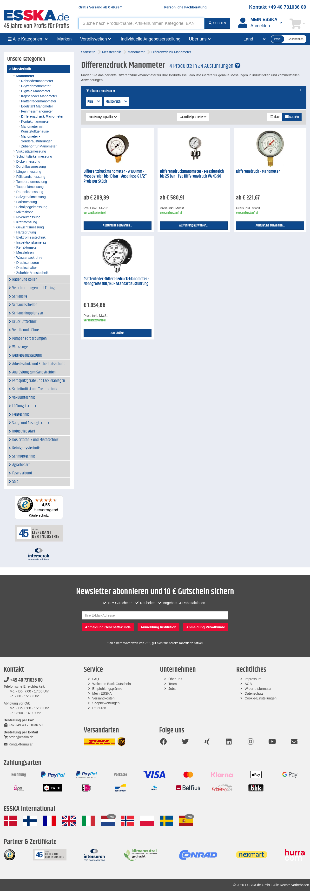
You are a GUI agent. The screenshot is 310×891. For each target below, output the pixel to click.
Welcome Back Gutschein (111, 684)
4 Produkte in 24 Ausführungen (205, 66)
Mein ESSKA (102, 693)
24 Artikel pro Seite (193, 117)
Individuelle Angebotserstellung (150, 39)
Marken (64, 39)
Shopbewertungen (106, 703)
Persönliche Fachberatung (185, 7)
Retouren (99, 708)
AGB (248, 684)
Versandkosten (103, 698)
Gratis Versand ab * (100, 7)
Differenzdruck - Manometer (258, 171)
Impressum (253, 679)
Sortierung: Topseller (103, 117)
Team (172, 684)
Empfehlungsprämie (107, 689)
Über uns (175, 679)
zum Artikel (117, 333)
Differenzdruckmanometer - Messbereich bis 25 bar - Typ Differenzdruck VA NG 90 (192, 174)
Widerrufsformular (258, 689)
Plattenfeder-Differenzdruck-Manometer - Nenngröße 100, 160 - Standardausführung (116, 281)
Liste (274, 117)
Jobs (172, 689)
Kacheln (292, 117)
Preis (94, 101)
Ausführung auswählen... (117, 225)
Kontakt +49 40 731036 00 (277, 7)
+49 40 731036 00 (23, 680)
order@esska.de (18, 737)
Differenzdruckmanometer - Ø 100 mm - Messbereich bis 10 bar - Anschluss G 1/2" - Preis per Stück (116, 176)
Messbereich (117, 101)
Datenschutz (254, 693)
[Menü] (60, 498)
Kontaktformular (18, 744)
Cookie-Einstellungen (261, 698)
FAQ (95, 679)
